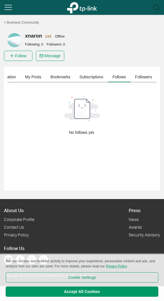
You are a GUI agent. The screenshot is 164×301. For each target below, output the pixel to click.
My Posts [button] (33, 77)
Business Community (21, 22)
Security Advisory (144, 234)
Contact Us (14, 227)
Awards (135, 227)
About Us (14, 210)
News (134, 219)
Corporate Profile (19, 219)
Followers (143, 77)
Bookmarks (60, 77)
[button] (8, 7)
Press (134, 210)
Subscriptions (91, 77)
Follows (119, 77)
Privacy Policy (16, 234)
